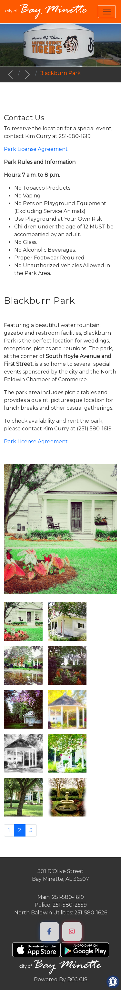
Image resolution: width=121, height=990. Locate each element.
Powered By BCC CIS (60, 979)
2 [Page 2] (19, 830)
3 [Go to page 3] (31, 830)
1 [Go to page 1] (9, 830)
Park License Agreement (36, 441)
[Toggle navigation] (107, 11)
